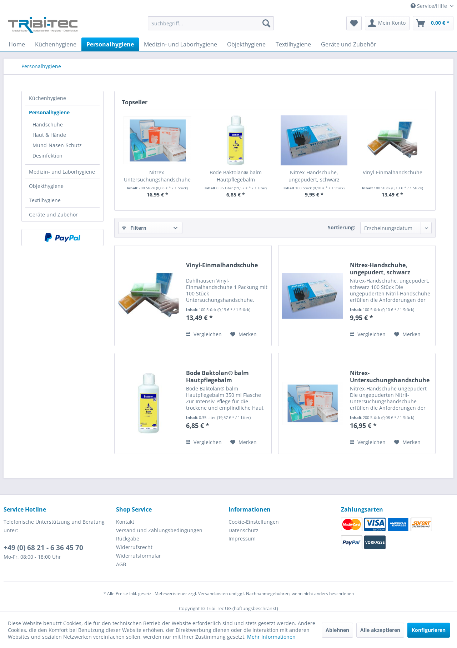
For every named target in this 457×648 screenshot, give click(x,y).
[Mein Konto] (387, 23)
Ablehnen (337, 630)
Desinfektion (47, 155)
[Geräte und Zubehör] (348, 44)
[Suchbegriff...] (211, 23)
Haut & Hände (49, 134)
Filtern (134, 227)
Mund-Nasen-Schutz (57, 145)
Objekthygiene (46, 186)
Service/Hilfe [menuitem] (429, 6)
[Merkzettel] (354, 23)
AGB (121, 564)
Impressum (242, 538)
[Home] (17, 44)
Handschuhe (47, 124)
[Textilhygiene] (293, 44)
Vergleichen (204, 334)
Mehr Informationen (271, 636)
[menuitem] (211, 26)
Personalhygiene (49, 112)
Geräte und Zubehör (53, 214)
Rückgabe (127, 538)
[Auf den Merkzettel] (243, 334)
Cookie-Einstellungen (253, 521)
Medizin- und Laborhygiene (62, 171)
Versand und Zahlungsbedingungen (159, 530)
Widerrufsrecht (134, 547)
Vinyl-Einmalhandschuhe (392, 172)
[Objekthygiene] (246, 44)
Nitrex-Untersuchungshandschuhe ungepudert (157, 176)
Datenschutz (243, 530)
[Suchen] (266, 23)
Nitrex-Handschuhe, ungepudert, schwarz (314, 176)
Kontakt (125, 521)
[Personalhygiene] (110, 44)
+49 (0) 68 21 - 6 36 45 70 (43, 547)
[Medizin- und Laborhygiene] (180, 44)
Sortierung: (341, 227)
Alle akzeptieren (380, 630)
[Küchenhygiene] (55, 44)
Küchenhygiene (47, 98)
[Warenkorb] (433, 23)
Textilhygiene (45, 200)
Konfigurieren (429, 630)
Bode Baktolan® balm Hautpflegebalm (236, 176)
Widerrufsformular (138, 555)
